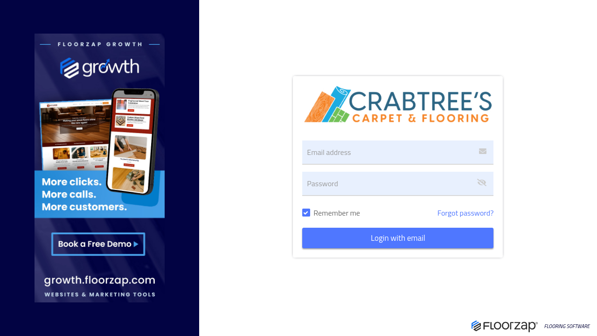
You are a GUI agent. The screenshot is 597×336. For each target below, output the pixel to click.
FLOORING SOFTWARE (567, 326)
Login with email (398, 238)
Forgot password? (465, 212)
